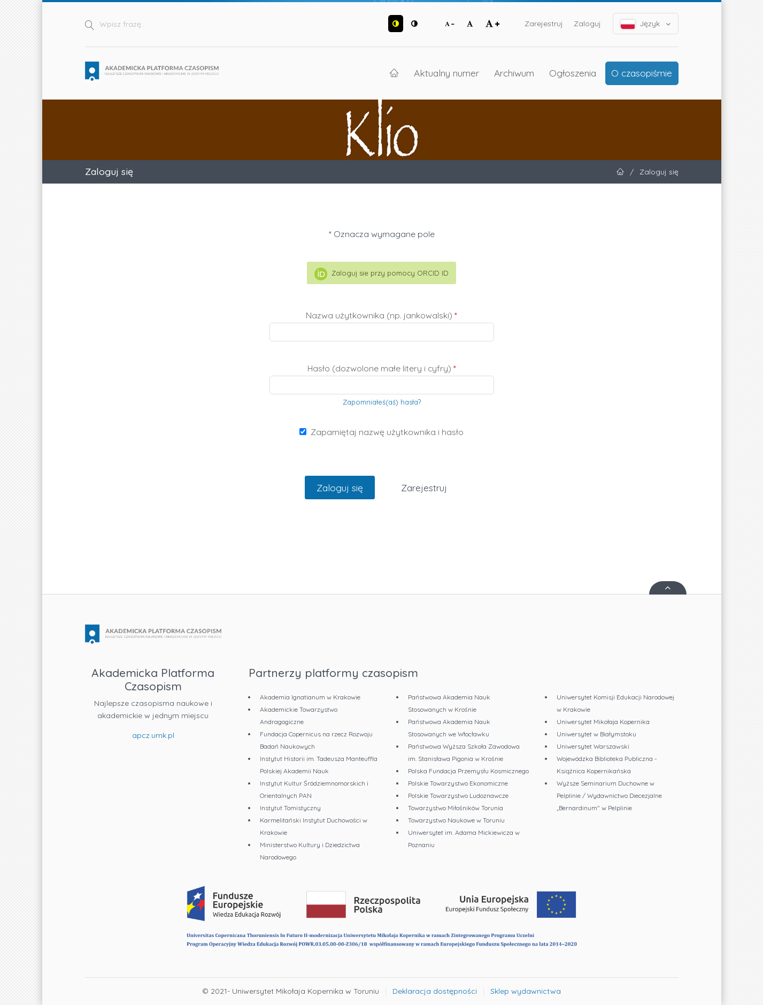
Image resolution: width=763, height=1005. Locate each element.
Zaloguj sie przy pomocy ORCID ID (381, 274)
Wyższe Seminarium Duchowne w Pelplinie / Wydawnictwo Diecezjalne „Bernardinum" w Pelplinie (609, 795)
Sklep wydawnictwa (525, 991)
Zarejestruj (544, 23)
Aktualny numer (446, 73)
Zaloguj (587, 23)
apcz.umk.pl (153, 735)
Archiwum (514, 73)
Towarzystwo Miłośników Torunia (455, 808)
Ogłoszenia (572, 73)
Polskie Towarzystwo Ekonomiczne (458, 783)
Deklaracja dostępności (434, 991)
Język (645, 24)
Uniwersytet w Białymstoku (596, 734)
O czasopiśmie (641, 73)
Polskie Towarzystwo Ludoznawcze (458, 795)
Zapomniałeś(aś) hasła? (382, 402)
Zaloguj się (340, 487)
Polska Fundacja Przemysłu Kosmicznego (468, 771)
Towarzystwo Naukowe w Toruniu (456, 820)
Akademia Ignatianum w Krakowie (310, 697)
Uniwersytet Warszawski (593, 746)
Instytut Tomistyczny (290, 808)
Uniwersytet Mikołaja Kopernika (603, 722)
